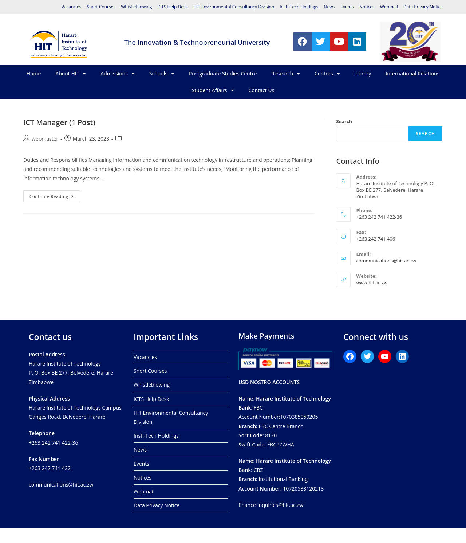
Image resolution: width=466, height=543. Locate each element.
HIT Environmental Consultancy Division (233, 7)
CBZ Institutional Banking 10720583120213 (284, 474)
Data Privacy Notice (423, 7)
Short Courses (101, 7)
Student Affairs (213, 90)
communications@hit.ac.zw (386, 260)
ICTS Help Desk (172, 7)
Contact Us (262, 90)
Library (363, 73)
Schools (161, 73)
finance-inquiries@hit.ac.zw (270, 504)
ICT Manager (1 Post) (59, 122)
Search (344, 121)
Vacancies (72, 7)
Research (285, 73)
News (329, 7)
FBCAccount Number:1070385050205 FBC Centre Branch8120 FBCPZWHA (284, 421)
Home (34, 73)
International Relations (412, 73)
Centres (327, 73)
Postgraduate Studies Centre (223, 73)
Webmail (389, 7)
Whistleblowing (136, 7)
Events (347, 7)
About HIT (70, 73)
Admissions (117, 73)
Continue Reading (54, 194)
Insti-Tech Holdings (299, 7)
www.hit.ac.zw (371, 282)
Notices (367, 7)
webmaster (45, 138)
